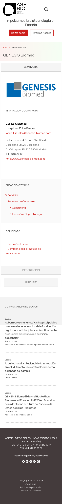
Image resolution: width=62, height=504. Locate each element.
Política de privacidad (31, 487)
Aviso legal (31, 484)
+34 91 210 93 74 (42, 445)
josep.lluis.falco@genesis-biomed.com (28, 133)
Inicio (5, 47)
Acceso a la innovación (15, 345)
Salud (51, 345)
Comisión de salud (18, 244)
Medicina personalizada (37, 345)
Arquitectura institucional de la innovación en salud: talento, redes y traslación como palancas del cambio (30, 367)
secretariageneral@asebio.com (31, 455)
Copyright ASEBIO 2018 (31, 481)
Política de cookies (31, 491)
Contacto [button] (31, 67)
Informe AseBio (42, 33)
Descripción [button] (31, 270)
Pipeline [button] (31, 282)
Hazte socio (18, 33)
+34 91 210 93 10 (24, 445)
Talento (14, 378)
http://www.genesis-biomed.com (25, 158)
